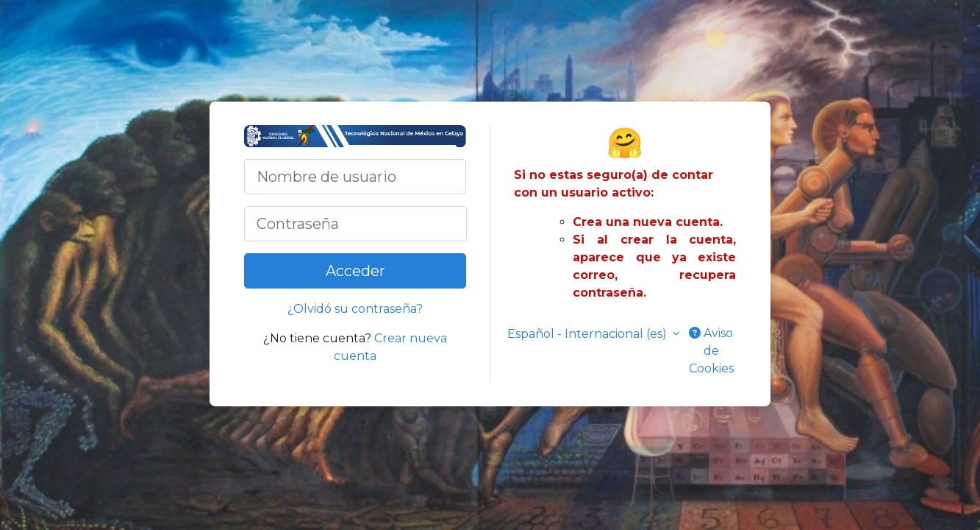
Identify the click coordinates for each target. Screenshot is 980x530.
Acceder (355, 271)
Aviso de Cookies (711, 350)
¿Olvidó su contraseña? (355, 309)
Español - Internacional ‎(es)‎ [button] (588, 334)
